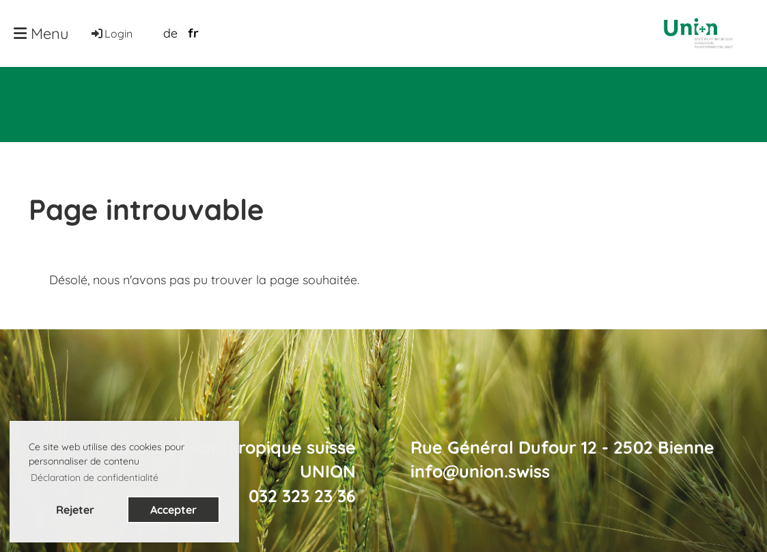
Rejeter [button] (75, 509)
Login (111, 33)
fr (193, 33)
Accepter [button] (173, 509)
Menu (41, 33)
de (170, 33)
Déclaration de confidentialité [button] (94, 477)
